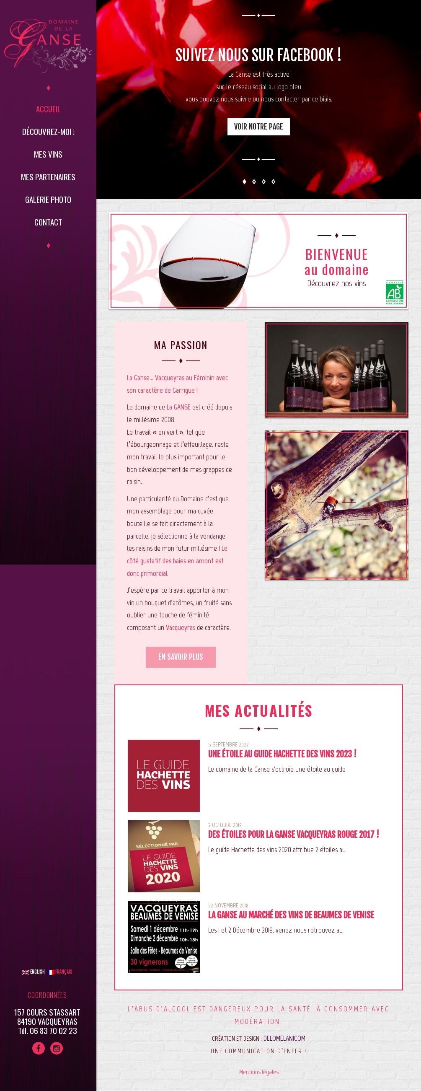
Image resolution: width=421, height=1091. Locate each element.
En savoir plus (180, 656)
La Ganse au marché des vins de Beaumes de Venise (291, 915)
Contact (48, 222)
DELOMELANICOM (284, 1038)
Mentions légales (259, 1072)
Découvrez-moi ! (48, 131)
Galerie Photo (48, 199)
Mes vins (48, 154)
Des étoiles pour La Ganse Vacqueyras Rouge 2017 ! (293, 834)
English (33, 971)
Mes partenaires (48, 176)
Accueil (48, 108)
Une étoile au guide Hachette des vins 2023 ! (282, 754)
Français (59, 971)
